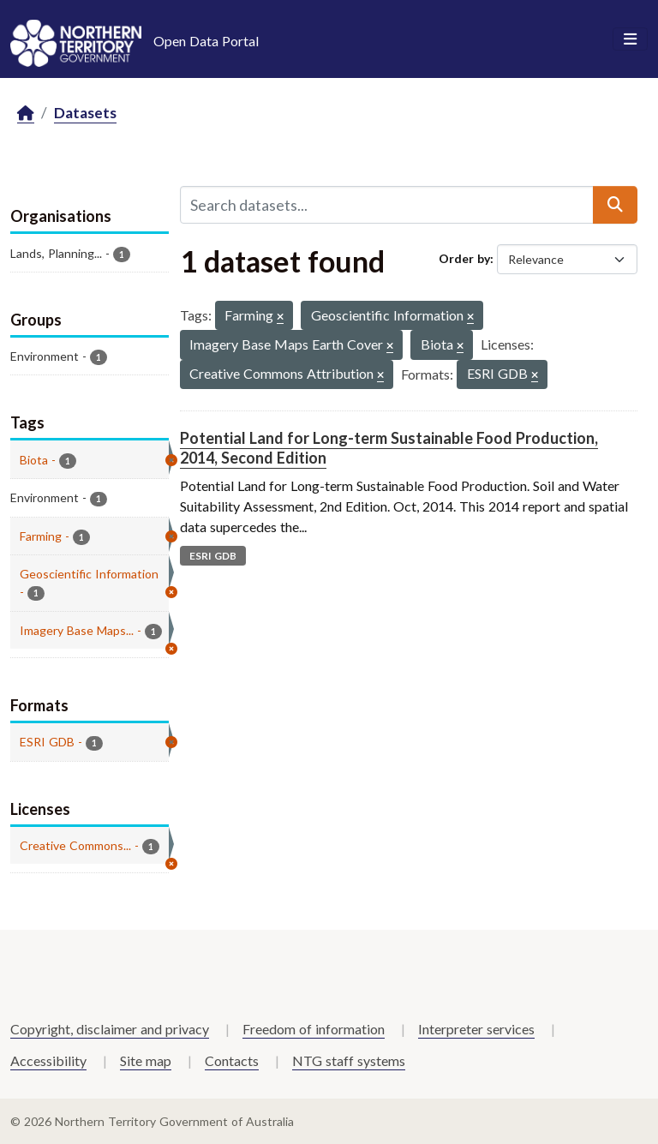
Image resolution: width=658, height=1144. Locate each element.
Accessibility (48, 1060)
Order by (464, 258)
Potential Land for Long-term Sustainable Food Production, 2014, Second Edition (389, 447)
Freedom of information (313, 1029)
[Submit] (615, 205)
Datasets (85, 113)
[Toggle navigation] (630, 39)
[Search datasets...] (387, 205)
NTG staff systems (348, 1060)
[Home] (25, 113)
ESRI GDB (212, 555)
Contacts (232, 1060)
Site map (145, 1060)
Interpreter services (476, 1029)
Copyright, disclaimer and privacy (109, 1029)
